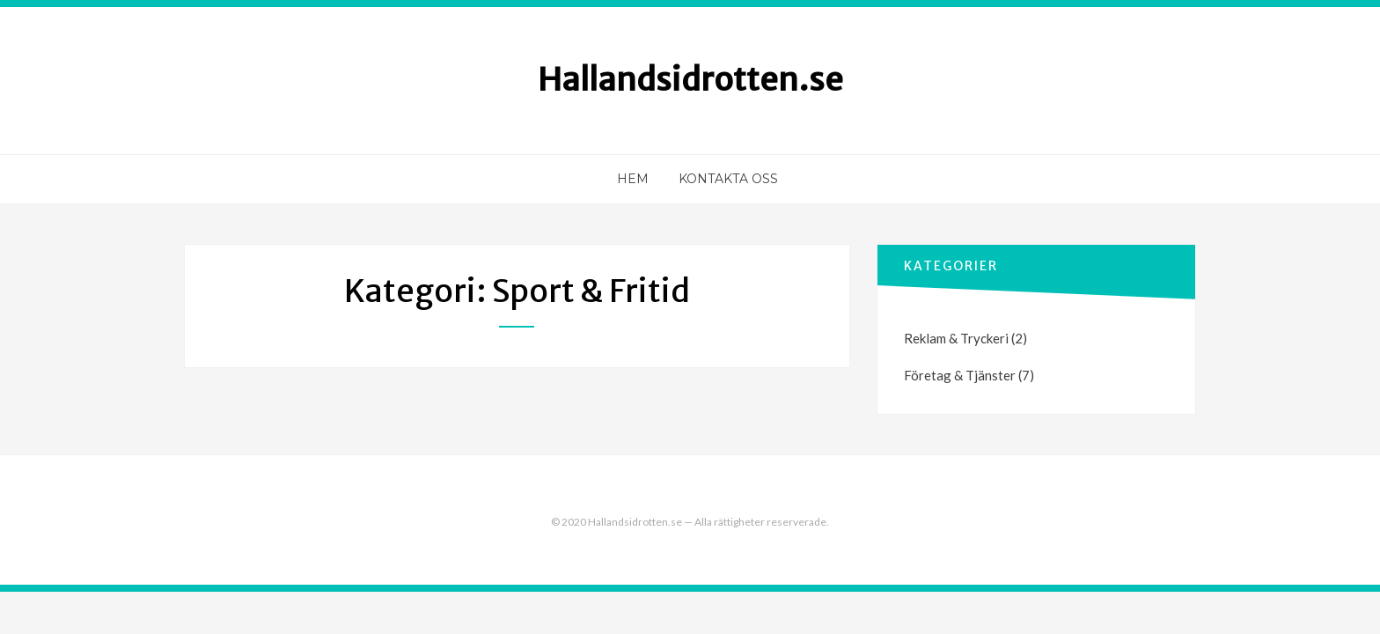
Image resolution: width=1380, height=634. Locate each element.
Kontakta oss (728, 179)
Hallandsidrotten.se (690, 80)
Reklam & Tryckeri (956, 338)
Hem (633, 179)
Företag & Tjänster (960, 375)
